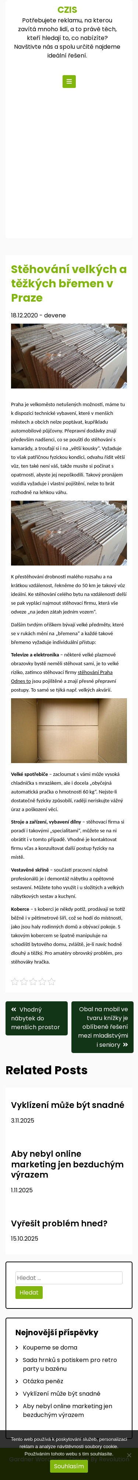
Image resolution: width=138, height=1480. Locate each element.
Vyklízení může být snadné (67, 1105)
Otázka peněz (43, 1381)
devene (55, 315)
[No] (128, 1455)
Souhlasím (69, 1466)
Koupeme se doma (50, 1347)
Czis (67, 10)
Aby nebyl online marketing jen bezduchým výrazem (67, 1164)
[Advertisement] (69, 160)
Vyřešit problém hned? (59, 1223)
